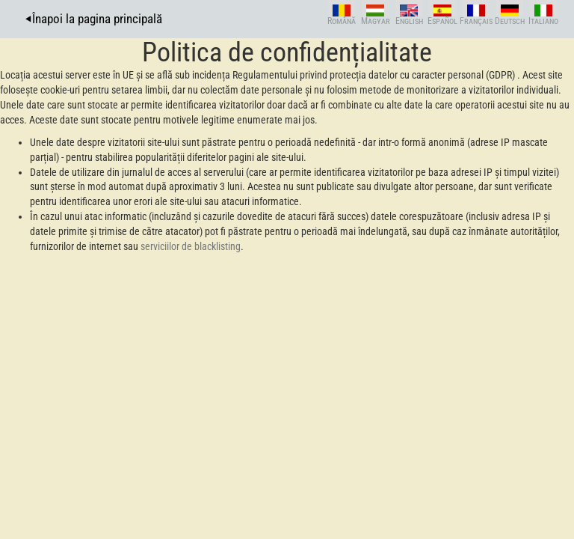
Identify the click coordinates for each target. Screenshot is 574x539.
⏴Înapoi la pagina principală (93, 18)
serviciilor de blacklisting (191, 246)
